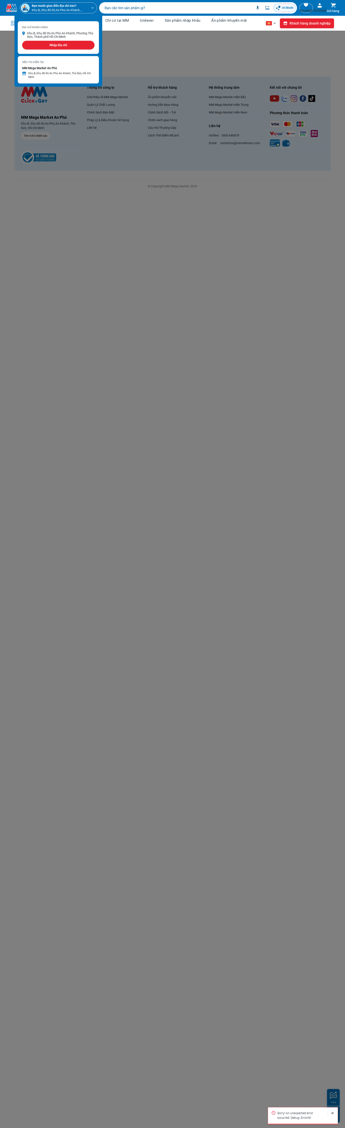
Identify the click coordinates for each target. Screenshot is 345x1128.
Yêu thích (286, 12)
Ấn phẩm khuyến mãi (229, 22)
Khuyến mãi (84, 22)
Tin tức (81, 28)
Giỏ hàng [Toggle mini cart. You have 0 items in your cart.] (329, 12)
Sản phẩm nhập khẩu (182, 22)
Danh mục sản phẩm (39, 25)
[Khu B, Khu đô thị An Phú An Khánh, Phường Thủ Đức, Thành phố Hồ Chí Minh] (57, 9)
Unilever (147, 22)
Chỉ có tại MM (117, 22)
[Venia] (11, 9)
